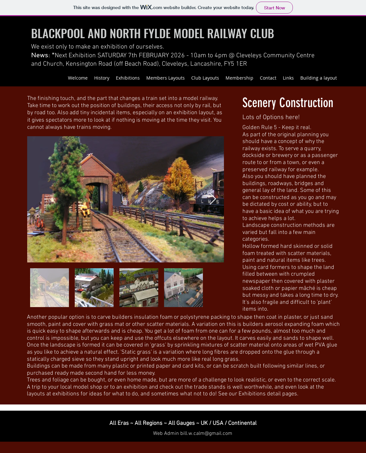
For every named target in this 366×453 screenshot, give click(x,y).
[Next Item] (212, 199)
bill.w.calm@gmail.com (206, 433)
